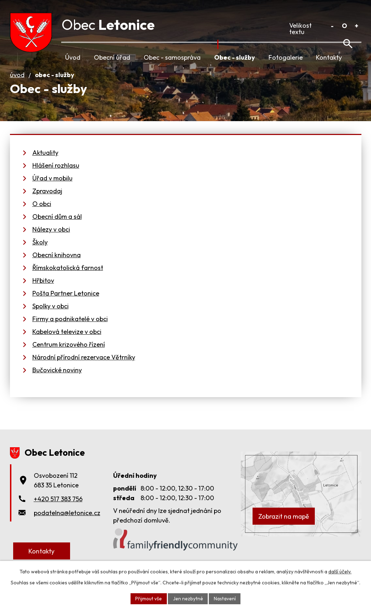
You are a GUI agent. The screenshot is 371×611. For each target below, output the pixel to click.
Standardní (344, 26)
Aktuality (45, 162)
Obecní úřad (112, 57)
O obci (41, 214)
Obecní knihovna (56, 265)
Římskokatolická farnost (67, 278)
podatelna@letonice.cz (67, 523)
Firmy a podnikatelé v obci (70, 329)
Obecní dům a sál (57, 226)
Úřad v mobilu (52, 188)
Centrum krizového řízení (68, 354)
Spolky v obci (50, 316)
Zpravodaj (47, 201)
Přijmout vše (148, 598)
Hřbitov (43, 290)
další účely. (339, 571)
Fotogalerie (286, 57)
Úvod (72, 57)
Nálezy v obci (51, 239)
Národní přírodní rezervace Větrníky (83, 367)
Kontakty (329, 57)
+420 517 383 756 (58, 509)
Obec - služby (234, 57)
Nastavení (225, 598)
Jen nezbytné (188, 598)
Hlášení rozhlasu (55, 175)
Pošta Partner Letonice (65, 303)
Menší (332, 26)
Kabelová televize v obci (66, 341)
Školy (40, 252)
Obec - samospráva (172, 57)
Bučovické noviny (57, 380)
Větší (356, 26)
